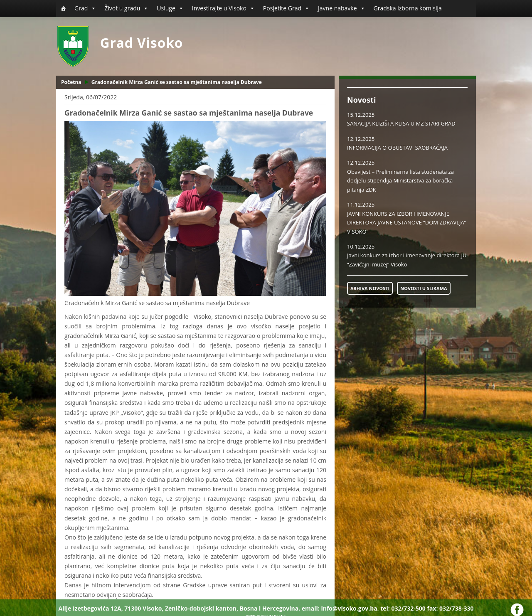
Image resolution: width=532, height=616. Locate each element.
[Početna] (63, 8)
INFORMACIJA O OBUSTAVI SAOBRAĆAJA (397, 147)
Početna (71, 82)
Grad (85, 8)
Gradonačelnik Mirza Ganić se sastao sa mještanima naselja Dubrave (176, 82)
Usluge (170, 8)
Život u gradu (126, 8)
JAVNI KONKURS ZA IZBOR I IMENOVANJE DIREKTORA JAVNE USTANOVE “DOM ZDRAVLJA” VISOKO (406, 222)
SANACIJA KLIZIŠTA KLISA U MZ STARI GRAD (401, 123)
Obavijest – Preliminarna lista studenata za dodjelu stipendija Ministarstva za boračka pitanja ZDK (400, 180)
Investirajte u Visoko (223, 8)
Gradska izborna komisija (408, 8)
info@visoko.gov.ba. (350, 608)
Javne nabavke (341, 8)
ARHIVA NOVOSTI (369, 288)
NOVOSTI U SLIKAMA (423, 288)
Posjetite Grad (286, 8)
